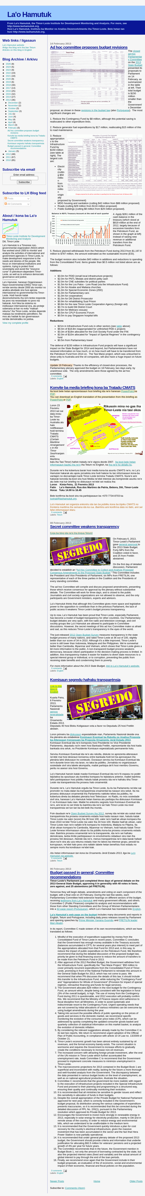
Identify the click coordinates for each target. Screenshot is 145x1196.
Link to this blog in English (56, 689)
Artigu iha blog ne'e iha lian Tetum (18, 47)
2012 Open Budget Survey (84, 634)
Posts (9, 198)
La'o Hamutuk (29, 14)
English (60, 379)
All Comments (13, 204)
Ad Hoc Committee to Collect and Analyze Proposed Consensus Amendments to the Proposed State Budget (91, 571)
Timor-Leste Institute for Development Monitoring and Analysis (25, 237)
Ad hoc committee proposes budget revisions (88, 47)
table (119, 326)
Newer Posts (57, 1181)
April (10, 122)
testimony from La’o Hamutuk (77, 900)
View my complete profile (15, 323)
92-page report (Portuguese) (72, 909)
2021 (8, 76)
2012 (8, 154)
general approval (128, 544)
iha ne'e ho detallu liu (120, 464)
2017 (8, 88)
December (13, 103)
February (12, 128)
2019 (8, 82)
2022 (8, 73)
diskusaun (75, 734)
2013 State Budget (135, 64)
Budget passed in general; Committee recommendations (24, 147)
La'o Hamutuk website (13, 45)
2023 (8, 70)
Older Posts (136, 1181)
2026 (8, 64)
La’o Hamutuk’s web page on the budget (73, 914)
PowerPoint (127, 391)
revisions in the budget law (95, 110)
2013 (8, 100)
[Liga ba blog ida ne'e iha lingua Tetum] (71, 533)
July (10, 114)
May (10, 119)
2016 (8, 91)
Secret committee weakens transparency (84, 526)
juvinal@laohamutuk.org (63, 498)
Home (97, 1181)
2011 (8, 157)
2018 (8, 85)
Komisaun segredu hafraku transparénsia (85, 680)
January (12, 151)
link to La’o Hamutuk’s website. (123, 666)
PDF (52, 394)
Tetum (59, 515)
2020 (8, 79)
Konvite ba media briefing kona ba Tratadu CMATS (92, 387)
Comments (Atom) (75, 1188)
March (11, 125)
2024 (8, 67)
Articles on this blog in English (17, 50)
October (12, 108)
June (10, 116)
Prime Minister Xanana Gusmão (96, 920)
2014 (8, 97)
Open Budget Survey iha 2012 (87, 813)
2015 (8, 94)
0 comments (56, 376)
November (13, 105)
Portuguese (123, 110)
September (13, 111)
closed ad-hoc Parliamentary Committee (135, 55)
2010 (8, 160)
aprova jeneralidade (56, 713)
